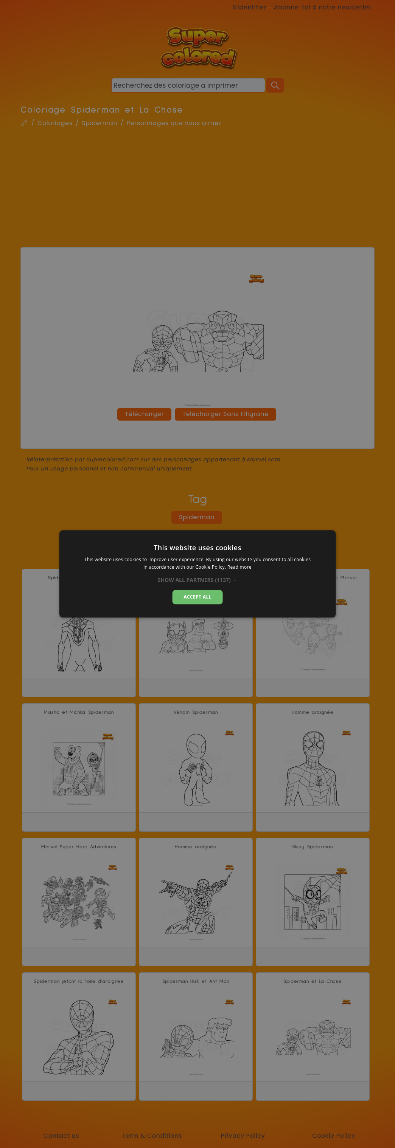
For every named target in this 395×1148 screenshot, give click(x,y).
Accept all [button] (197, 597)
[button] (198, 580)
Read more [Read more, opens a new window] (239, 567)
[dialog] (197, 573)
